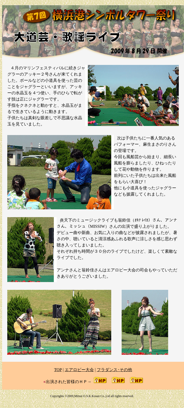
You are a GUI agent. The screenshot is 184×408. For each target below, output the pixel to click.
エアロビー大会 (79, 369)
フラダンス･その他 (114, 369)
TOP (58, 369)
